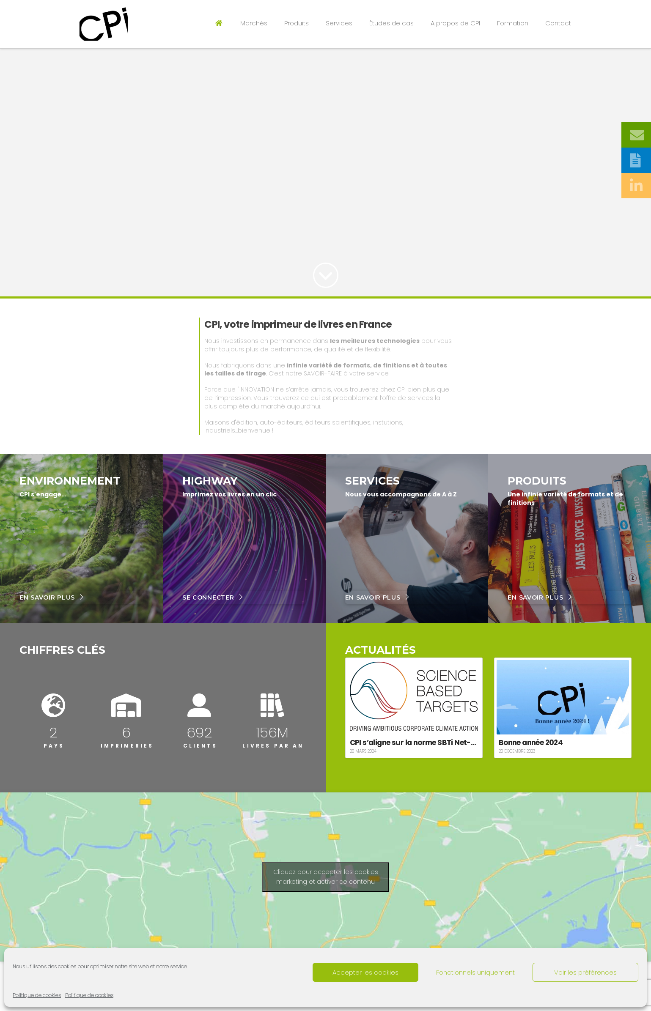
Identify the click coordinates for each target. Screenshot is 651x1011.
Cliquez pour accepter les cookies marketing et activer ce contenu (325, 877)
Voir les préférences (585, 972)
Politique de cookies (37, 995)
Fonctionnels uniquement (475, 972)
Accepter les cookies (365, 972)
